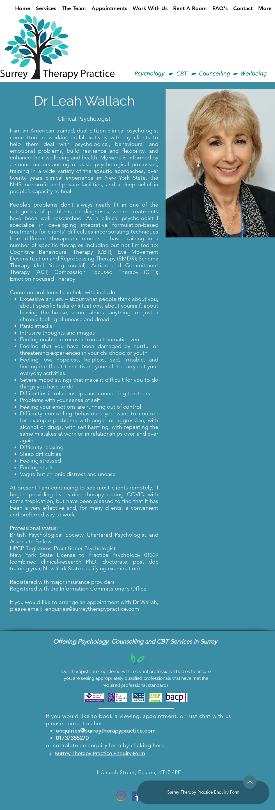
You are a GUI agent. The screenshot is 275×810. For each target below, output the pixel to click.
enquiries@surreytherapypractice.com (92, 608)
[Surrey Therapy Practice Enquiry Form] (203, 792)
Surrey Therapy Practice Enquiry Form (100, 753)
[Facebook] (136, 796)
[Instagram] (121, 796)
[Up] (249, 782)
